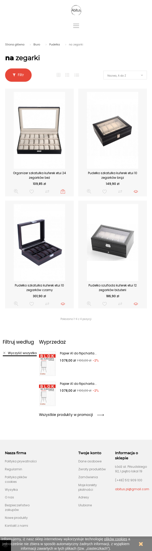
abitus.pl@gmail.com (132, 489)
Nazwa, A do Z (116, 76)
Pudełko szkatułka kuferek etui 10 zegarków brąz (112, 175)
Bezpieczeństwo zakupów (17, 507)
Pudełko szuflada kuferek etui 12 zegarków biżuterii (112, 287)
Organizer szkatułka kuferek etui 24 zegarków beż (39, 175)
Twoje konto (89, 453)
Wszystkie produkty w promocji (71, 414)
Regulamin (13, 469)
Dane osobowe (90, 461)
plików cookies (115, 539)
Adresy (83, 497)
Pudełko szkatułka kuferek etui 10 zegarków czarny (39, 287)
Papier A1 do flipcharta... (78, 353)
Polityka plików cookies (16, 479)
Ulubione (85, 505)
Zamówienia (88, 477)
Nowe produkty (16, 518)
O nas (9, 497)
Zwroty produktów (92, 469)
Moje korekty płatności (87, 487)
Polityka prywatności (21, 461)
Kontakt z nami (16, 525)
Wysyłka (11, 489)
